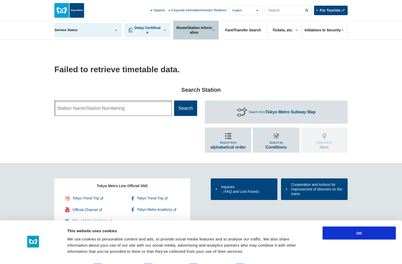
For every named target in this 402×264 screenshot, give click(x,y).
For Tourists (330, 10)
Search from (282, 112)
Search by (276, 145)
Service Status (66, 30)
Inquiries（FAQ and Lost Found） (241, 189)
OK (359, 219)
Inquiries (159, 10)
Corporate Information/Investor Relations (199, 10)
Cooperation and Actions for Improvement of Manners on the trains (316, 189)
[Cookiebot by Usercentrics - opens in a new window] (33, 254)
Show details (269, 254)
